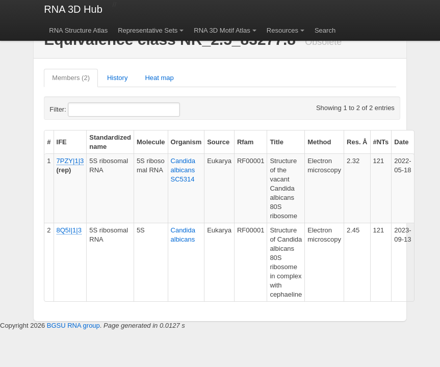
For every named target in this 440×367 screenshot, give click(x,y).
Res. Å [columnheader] (357, 142)
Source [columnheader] (218, 142)
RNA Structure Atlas (78, 30)
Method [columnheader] (319, 142)
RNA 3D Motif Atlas (222, 30)
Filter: (82, 109)
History (117, 78)
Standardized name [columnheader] (110, 142)
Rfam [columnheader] (245, 142)
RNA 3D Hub (73, 9)
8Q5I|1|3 (69, 230)
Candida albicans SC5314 (183, 170)
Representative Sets (147, 30)
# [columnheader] (48, 142)
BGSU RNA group (73, 325)
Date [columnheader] (401, 142)
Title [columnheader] (276, 142)
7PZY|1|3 (70, 161)
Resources (282, 30)
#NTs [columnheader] (381, 142)
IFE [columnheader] (62, 142)
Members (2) (71, 78)
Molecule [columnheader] (151, 142)
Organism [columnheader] (186, 142)
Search (325, 30)
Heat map (159, 78)
